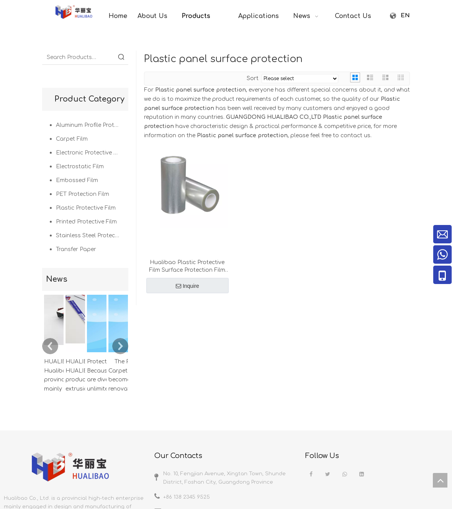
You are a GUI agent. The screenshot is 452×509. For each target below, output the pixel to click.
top (440, 480)
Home (295, 465)
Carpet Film (72, 139)
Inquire (187, 286)
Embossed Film (77, 180)
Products (347, 465)
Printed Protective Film (86, 222)
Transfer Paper (76, 249)
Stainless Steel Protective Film (92, 235)
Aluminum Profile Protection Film (92, 125)
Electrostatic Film (80, 166)
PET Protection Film (82, 194)
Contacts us (436, 465)
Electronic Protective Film (90, 153)
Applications (381, 465)
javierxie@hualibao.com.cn (198, 419)
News (409, 465)
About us (319, 465)
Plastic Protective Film (86, 208)
